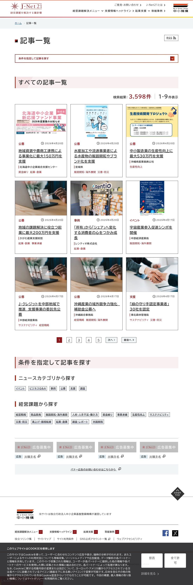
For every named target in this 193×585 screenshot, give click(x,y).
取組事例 (126, 538)
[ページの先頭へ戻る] (175, 502)
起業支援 (101, 538)
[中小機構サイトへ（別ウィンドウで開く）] (180, 8)
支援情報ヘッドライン (69, 538)
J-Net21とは (153, 5)
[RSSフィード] (170, 38)
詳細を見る (148, 570)
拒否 (152, 561)
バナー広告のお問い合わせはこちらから (96, 476)
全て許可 (175, 561)
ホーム (18, 23)
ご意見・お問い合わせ (126, 5)
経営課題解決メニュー (29, 538)
